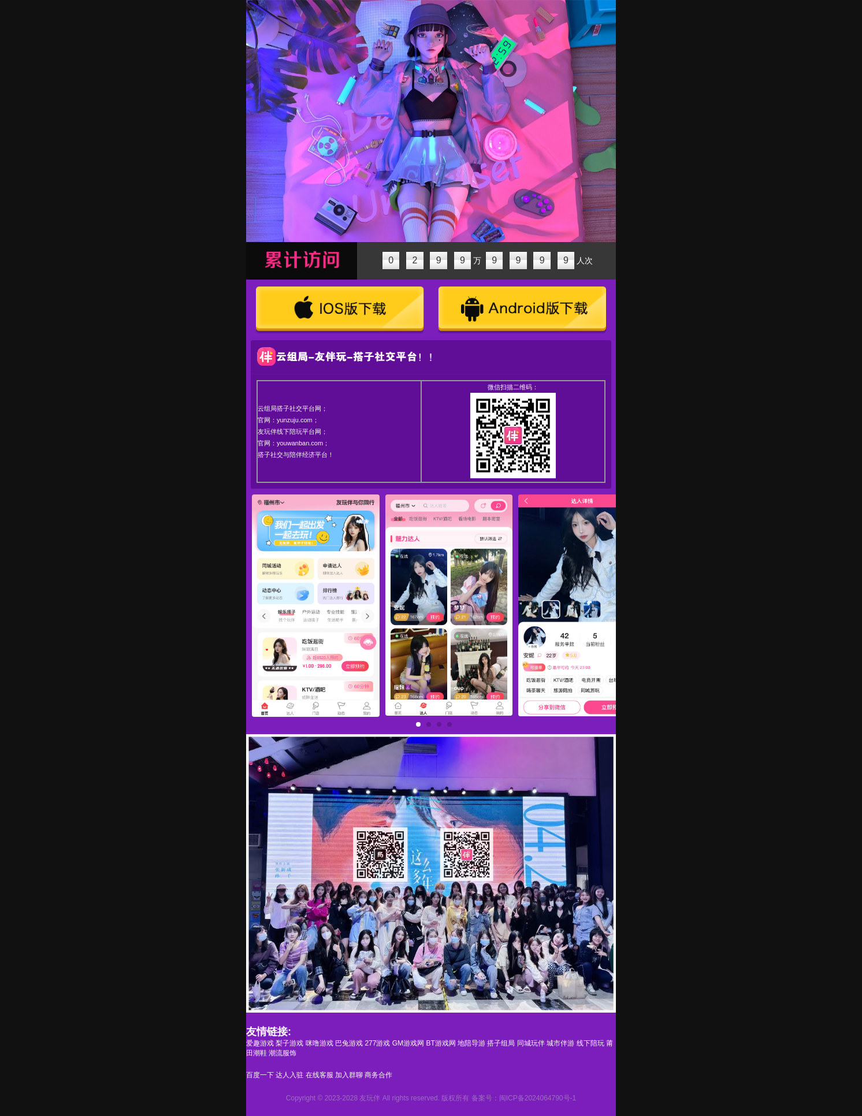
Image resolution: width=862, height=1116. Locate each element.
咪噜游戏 (319, 1043)
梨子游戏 (289, 1043)
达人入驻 (289, 1075)
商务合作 (378, 1075)
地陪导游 (471, 1043)
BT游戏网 (440, 1043)
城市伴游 (560, 1043)
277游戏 (377, 1043)
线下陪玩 (590, 1043)
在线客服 (319, 1075)
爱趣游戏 (260, 1043)
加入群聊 (349, 1075)
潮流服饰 (282, 1053)
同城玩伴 (531, 1043)
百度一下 (260, 1075)
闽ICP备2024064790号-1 (537, 1098)
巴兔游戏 (349, 1043)
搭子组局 (501, 1043)
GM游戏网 (408, 1043)
